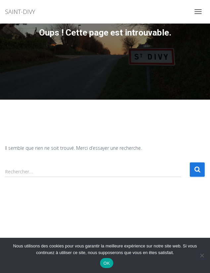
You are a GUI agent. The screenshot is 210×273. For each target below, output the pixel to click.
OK (106, 263)
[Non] (201, 255)
